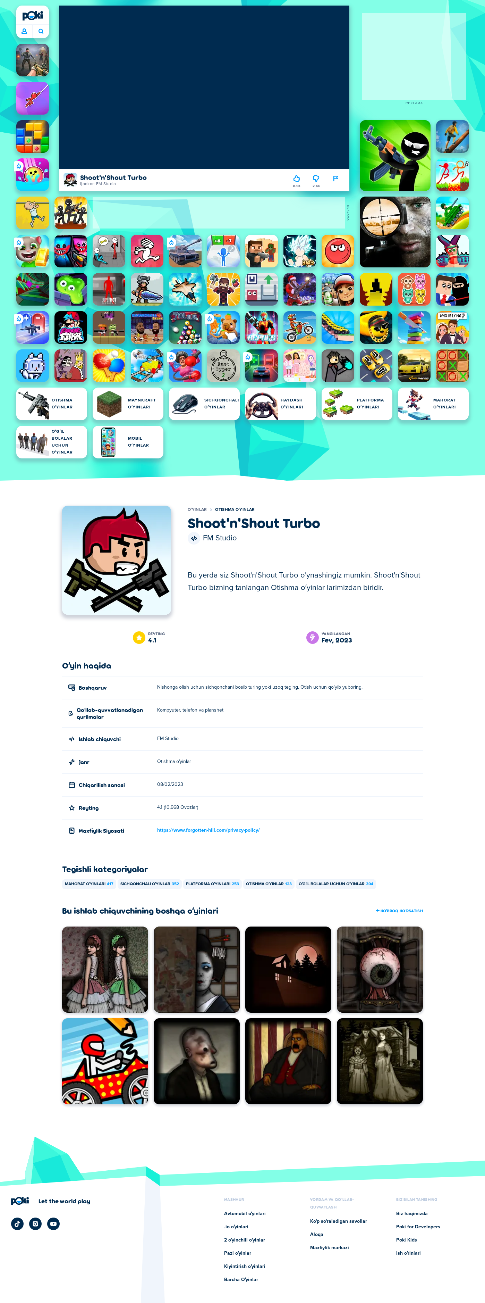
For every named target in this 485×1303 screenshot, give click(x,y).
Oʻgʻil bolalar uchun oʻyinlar (336, 884)
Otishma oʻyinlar (235, 510)
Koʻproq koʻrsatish (399, 910)
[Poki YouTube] (53, 1224)
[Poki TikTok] (17, 1224)
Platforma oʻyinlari (212, 884)
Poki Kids (406, 1240)
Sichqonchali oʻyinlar (149, 884)
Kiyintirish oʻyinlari (244, 1266)
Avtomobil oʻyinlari (245, 1213)
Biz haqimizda (412, 1213)
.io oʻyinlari (236, 1227)
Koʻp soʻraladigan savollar (338, 1221)
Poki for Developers (418, 1227)
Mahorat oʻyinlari (89, 884)
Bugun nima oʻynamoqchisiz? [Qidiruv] (41, 31)
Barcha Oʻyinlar (241, 1279)
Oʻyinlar (197, 510)
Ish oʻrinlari (408, 1253)
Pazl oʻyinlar (237, 1253)
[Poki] (32, 15)
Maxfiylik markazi (329, 1247)
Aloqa (316, 1234)
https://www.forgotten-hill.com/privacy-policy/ (208, 830)
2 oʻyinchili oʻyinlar (244, 1240)
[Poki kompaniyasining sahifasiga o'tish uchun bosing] (51, 1200)
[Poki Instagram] (35, 1224)
